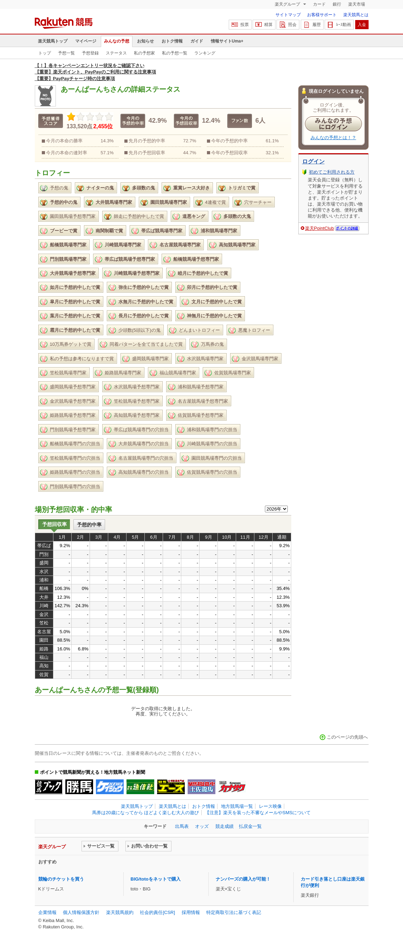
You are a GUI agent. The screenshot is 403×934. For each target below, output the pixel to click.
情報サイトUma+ (227, 41)
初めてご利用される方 (332, 172)
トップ (44, 53)
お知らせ (145, 41)
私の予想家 (144, 53)
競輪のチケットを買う (61, 879)
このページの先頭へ (347, 737)
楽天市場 (356, 4)
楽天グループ (288, 4)
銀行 (337, 4)
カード (319, 4)
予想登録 (90, 53)
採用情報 (191, 912)
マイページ (85, 41)
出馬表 (182, 826)
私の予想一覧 (174, 53)
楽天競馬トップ (52, 41)
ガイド (196, 41)
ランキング (204, 53)
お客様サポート (322, 14)
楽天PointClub (319, 228)
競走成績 (224, 826)
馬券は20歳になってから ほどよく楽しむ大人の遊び (145, 812)
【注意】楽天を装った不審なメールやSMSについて (258, 812)
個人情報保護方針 (81, 912)
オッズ (202, 826)
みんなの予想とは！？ (333, 137)
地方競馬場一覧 (237, 806)
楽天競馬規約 (120, 912)
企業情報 (47, 912)
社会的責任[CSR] (157, 912)
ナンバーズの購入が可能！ (243, 879)
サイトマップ (288, 14)
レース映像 (270, 806)
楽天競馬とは (356, 14)
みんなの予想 (116, 41)
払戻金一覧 (250, 826)
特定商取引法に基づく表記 (233, 912)
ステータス (116, 53)
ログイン (313, 161)
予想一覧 (66, 53)
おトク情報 (172, 41)
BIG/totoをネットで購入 (156, 879)
